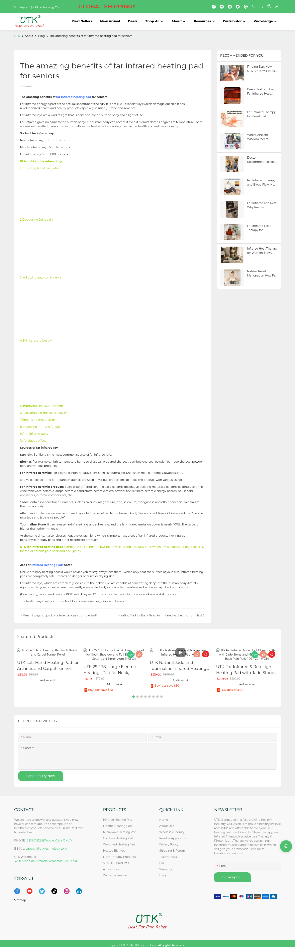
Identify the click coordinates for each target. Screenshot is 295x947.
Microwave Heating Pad (119, 828)
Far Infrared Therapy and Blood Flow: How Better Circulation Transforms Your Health (262, 183)
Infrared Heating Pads (47, 565)
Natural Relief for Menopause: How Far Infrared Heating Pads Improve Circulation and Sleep (262, 274)
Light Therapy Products (119, 853)
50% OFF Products (116, 859)
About (29, 36)
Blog (41, 36)
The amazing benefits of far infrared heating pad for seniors (90, 36)
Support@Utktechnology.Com (75, 7)
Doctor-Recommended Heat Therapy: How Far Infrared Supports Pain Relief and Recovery (261, 160)
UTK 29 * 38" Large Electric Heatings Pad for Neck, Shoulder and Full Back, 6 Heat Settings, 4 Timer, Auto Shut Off (114, 665)
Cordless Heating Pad (118, 835)
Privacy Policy (168, 841)
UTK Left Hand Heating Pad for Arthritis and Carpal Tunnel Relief (48, 665)
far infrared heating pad (73, 97)
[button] (133, 693)
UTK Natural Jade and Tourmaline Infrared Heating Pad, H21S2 (178, 665)
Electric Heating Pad (117, 822)
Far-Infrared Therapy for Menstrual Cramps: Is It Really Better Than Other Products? (261, 114)
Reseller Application (173, 835)
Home (163, 816)
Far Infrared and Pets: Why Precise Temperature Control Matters (262, 205)
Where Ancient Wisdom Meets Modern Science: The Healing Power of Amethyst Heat (261, 137)
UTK (17, 36)
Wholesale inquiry (171, 828)
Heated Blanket (114, 847)
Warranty (165, 866)
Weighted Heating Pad (119, 841)
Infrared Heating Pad (117, 816)
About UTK (166, 822)
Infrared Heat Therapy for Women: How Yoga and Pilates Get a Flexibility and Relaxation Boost (262, 251)
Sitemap (20, 897)
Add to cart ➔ (48, 680)
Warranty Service (115, 872)
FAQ (162, 859)
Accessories (111, 866)
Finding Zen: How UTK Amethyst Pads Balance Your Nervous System (262, 69)
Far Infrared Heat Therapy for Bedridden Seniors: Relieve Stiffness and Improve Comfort (261, 228)
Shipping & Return (172, 847)
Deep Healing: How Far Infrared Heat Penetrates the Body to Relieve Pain (261, 92)
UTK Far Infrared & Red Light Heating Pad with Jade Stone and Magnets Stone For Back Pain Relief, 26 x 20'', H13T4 (245, 665)
